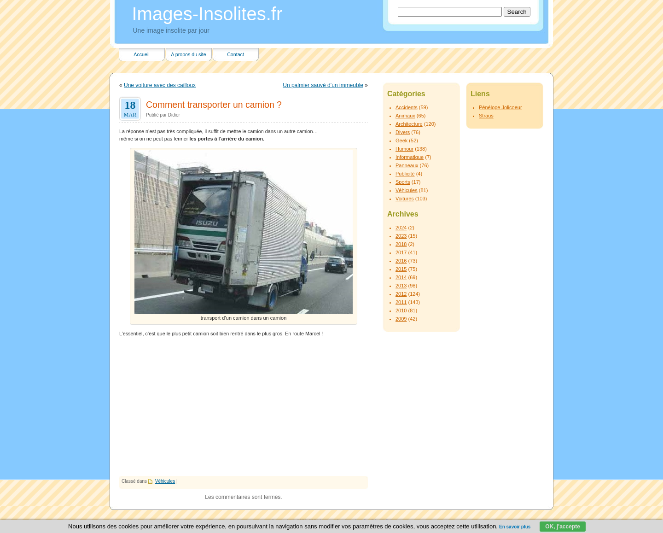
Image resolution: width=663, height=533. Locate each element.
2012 (401, 294)
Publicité (405, 173)
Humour (404, 149)
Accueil (141, 54)
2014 (401, 277)
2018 (401, 244)
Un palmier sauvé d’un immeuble (323, 85)
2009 (401, 319)
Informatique (409, 157)
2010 (401, 310)
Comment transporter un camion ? (214, 105)
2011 (401, 302)
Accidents (406, 107)
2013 (401, 285)
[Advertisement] (243, 406)
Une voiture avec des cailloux (160, 85)
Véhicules (165, 481)
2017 (401, 252)
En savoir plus (514, 526)
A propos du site (188, 54)
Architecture (409, 124)
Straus (486, 115)
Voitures (404, 198)
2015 (401, 269)
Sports (402, 182)
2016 (401, 261)
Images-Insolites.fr (207, 14)
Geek (401, 140)
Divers (402, 132)
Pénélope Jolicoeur (500, 107)
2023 (401, 236)
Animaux (405, 115)
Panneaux (407, 165)
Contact (235, 54)
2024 (401, 227)
